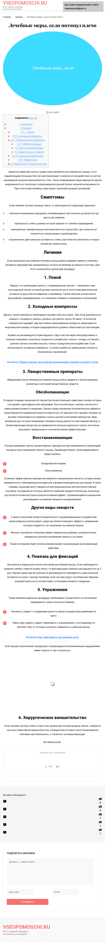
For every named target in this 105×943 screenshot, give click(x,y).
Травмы (19, 17)
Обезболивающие (29, 144)
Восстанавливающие (29, 148)
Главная (7, 17)
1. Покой (27, 132)
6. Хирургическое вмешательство (27, 164)
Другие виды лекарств (29, 152)
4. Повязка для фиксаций (27, 156)
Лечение (25, 128)
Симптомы (26, 124)
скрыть (32, 118)
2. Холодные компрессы (27, 136)
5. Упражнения (27, 159)
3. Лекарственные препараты (27, 140)
